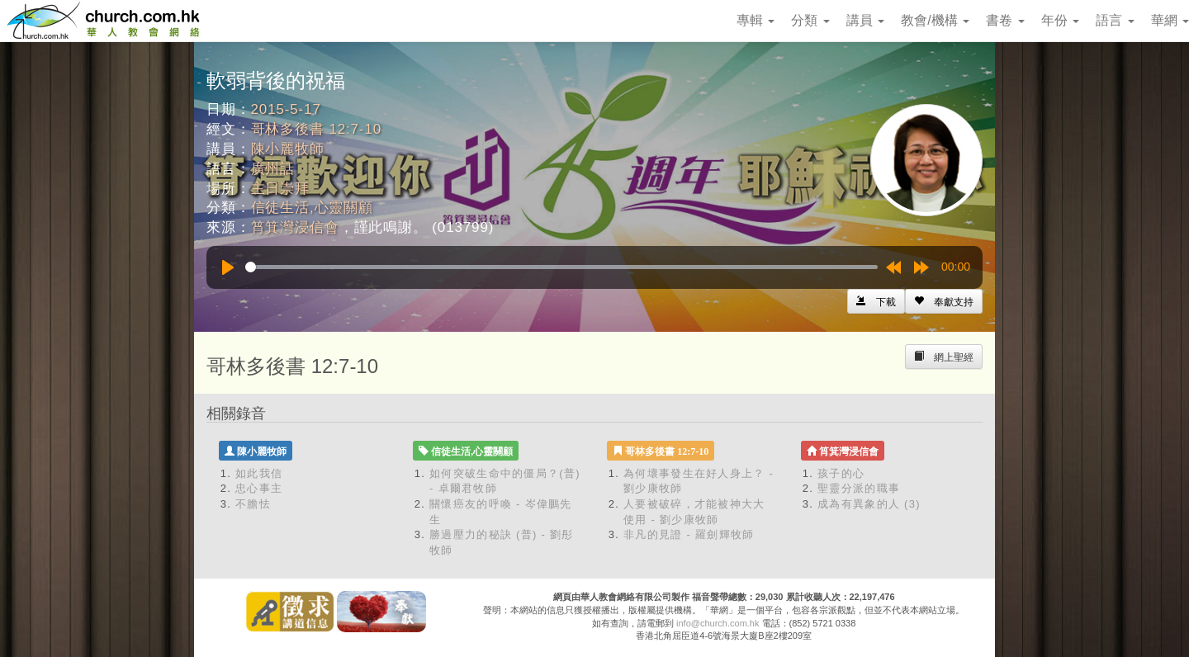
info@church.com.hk (717, 623)
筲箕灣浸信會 (295, 227)
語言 (1115, 20)
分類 (810, 20)
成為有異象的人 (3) (869, 504)
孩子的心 (841, 473)
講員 (865, 20)
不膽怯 (253, 504)
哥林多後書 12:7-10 (316, 129)
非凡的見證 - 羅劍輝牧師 (688, 534)
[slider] (561, 267)
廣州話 (273, 169)
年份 (1060, 20)
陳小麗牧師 (287, 149)
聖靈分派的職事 (858, 488)
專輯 (756, 20)
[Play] (228, 267)
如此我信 (258, 473)
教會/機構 (935, 20)
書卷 (1005, 20)
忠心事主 (258, 488)
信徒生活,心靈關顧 (312, 207)
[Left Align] (944, 301)
